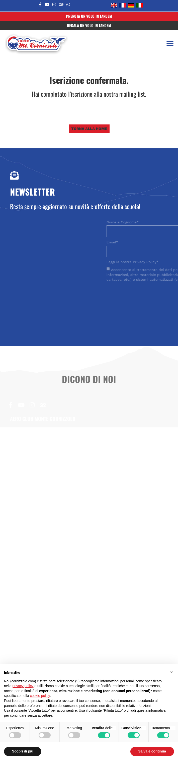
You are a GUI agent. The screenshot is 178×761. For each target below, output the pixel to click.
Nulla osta (19, 555)
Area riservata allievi (28, 632)
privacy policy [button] (22, 686)
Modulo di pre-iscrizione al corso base (45, 546)
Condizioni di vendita (29, 590)
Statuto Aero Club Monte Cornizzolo (43, 564)
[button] (169, 43)
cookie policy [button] (40, 696)
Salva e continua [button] (152, 751)
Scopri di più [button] (22, 751)
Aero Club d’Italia (25, 650)
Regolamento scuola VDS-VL (36, 572)
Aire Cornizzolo (24, 658)
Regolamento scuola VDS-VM (36, 581)
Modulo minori (23, 598)
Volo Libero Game (26, 641)
